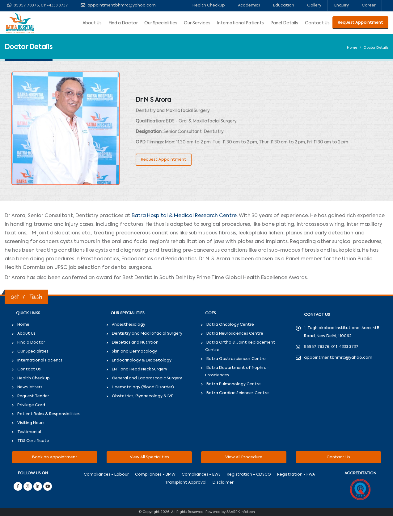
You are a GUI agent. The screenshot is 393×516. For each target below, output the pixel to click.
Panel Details (284, 23)
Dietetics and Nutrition (135, 343)
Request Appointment (360, 23)
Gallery (314, 5)
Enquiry (341, 5)
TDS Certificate (33, 441)
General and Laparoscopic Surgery (147, 378)
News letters (29, 387)
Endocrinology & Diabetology (141, 360)
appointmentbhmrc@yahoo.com (118, 5)
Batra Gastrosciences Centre (236, 359)
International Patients (240, 23)
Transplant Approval (185, 483)
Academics (249, 5)
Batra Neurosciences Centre (234, 334)
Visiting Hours (30, 423)
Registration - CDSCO (249, 475)
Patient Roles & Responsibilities (48, 414)
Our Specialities (160, 23)
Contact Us (317, 23)
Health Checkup (208, 5)
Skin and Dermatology (134, 351)
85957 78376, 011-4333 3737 (37, 4)
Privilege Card (31, 405)
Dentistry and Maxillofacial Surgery (147, 334)
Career (369, 5)
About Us (92, 23)
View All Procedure (243, 457)
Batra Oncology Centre (230, 325)
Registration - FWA (296, 475)
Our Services (197, 23)
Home (352, 48)
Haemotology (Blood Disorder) (143, 387)
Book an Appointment (55, 457)
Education (283, 5)
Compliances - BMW (155, 475)
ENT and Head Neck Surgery (139, 369)
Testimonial (29, 432)
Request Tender (33, 396)
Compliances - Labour (106, 475)
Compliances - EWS (201, 475)
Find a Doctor (123, 23)
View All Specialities (149, 457)
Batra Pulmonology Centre (233, 384)
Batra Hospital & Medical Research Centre (184, 215)
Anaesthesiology (128, 325)
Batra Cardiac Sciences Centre (237, 393)
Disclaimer (223, 483)
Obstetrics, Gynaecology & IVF (142, 396)
